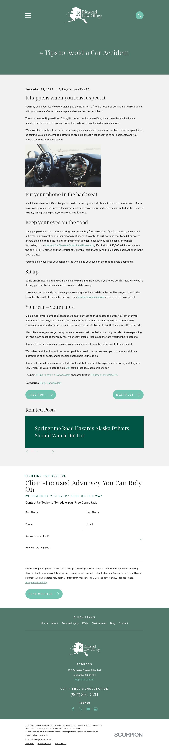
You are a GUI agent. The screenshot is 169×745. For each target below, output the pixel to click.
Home (44, 623)
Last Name (93, 512)
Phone (29, 524)
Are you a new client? (37, 536)
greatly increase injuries (91, 297)
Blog (42, 382)
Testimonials (99, 623)
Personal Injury (70, 623)
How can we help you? (37, 547)
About (54, 623)
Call (68, 367)
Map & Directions (84, 679)
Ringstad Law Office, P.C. (105, 374)
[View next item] (54, 451)
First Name (31, 512)
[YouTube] (88, 709)
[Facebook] (73, 709)
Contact (123, 623)
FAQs (85, 623)
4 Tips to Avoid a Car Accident (53, 374)
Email (90, 524)
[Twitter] (81, 709)
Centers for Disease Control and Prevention (69, 245)
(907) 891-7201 (84, 694)
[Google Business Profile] (96, 709)
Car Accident (54, 382)
